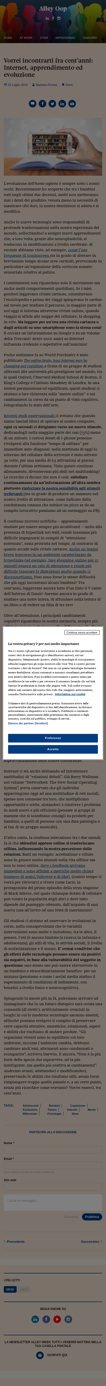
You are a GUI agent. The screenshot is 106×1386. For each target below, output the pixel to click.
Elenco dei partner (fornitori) (28, 723)
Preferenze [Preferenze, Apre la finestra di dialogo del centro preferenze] (53, 738)
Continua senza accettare (82, 632)
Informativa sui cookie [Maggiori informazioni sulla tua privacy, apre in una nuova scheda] (70, 693)
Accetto (53, 749)
